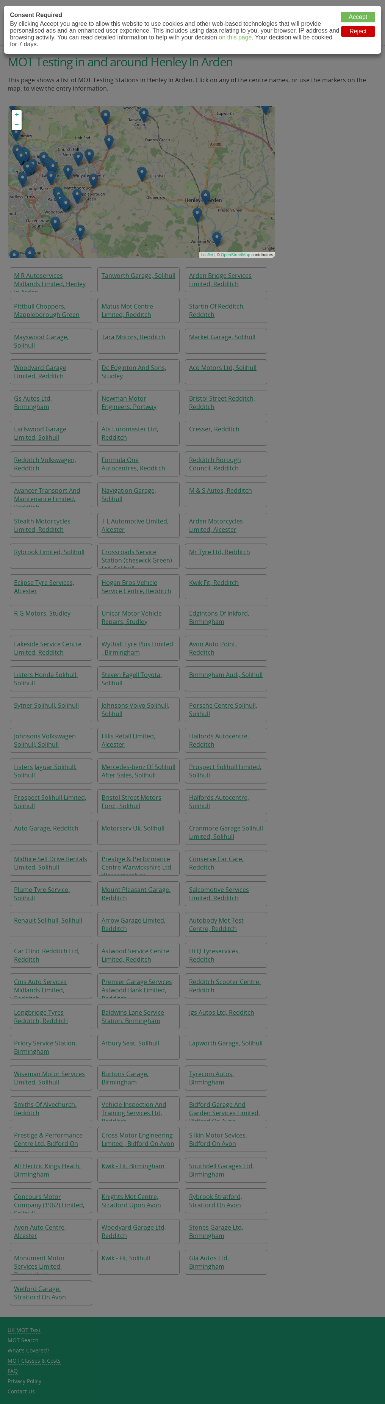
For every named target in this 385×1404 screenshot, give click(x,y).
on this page (235, 37)
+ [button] (17, 114)
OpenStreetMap (235, 254)
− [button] (17, 125)
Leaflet (207, 254)
